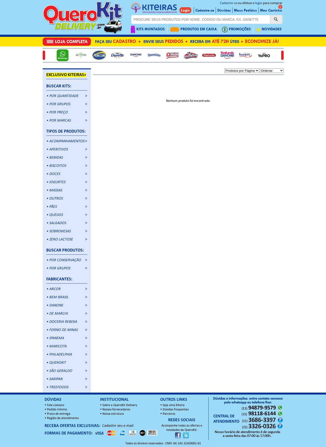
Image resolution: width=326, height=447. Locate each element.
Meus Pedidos (245, 10)
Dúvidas (224, 10)
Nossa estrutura (113, 414)
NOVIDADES (269, 29)
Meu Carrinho (271, 10)
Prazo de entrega (58, 414)
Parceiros (169, 414)
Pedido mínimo (57, 409)
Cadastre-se (228, 3)
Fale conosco (55, 405)
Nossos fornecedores (116, 409)
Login (185, 10)
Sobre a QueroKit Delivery (119, 405)
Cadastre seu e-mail (117, 426)
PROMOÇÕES (236, 29)
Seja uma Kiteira (174, 405)
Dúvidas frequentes (176, 409)
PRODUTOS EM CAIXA (193, 29)
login (258, 3)
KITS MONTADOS (148, 29)
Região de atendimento (63, 418)
